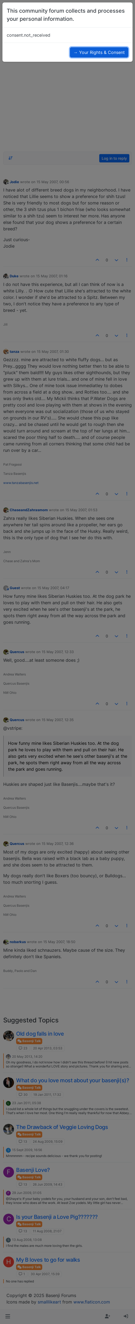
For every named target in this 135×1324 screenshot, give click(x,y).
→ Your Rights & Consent (99, 52)
